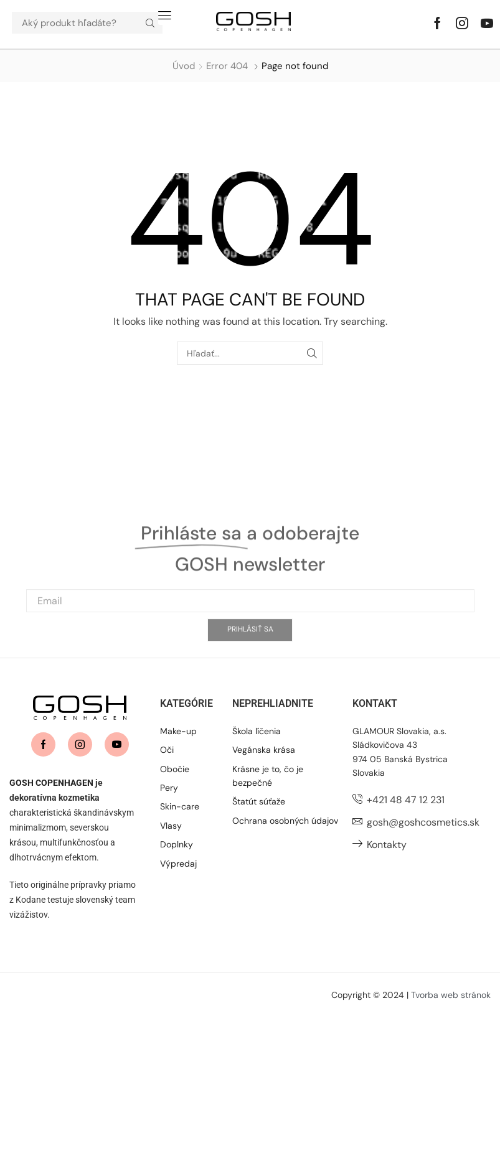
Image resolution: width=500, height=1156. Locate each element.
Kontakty (387, 844)
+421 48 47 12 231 (406, 799)
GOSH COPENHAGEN (51, 783)
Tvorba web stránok (451, 994)
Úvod (183, 66)
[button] (164, 15)
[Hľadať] (150, 23)
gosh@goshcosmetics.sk (423, 822)
